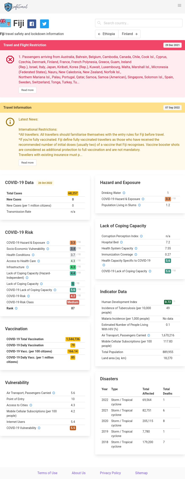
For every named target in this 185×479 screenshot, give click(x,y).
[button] (179, 5)
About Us (79, 473)
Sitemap (141, 473)
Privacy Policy (110, 473)
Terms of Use (47, 473)
